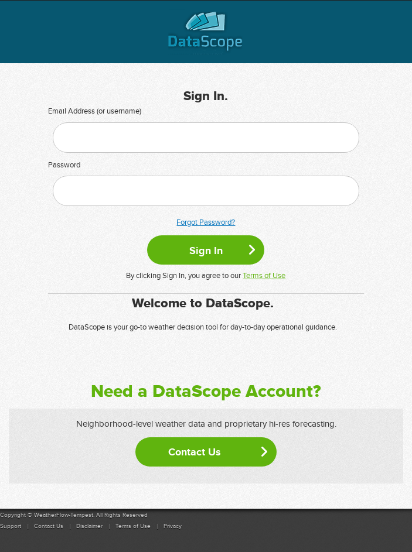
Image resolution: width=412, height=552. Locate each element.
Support (10, 526)
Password (64, 165)
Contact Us (194, 452)
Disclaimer (89, 526)
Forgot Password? (205, 222)
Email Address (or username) (94, 111)
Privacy (173, 526)
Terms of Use (264, 275)
